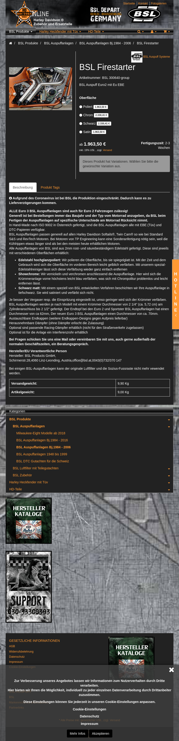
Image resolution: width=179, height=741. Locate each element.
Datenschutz (89, 716)
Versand (107, 150)
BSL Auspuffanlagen (93, 426)
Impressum (89, 724)
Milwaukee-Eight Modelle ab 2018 (40, 433)
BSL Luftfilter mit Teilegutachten (93, 468)
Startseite (129, 3)
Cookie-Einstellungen (89, 709)
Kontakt (143, 3)
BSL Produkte (20, 31)
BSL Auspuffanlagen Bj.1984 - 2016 (42, 440)
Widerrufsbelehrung (21, 651)
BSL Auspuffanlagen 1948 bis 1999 (41, 454)
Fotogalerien (158, 3)
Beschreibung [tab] (23, 187)
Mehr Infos (77, 733)
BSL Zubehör (93, 475)
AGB (12, 646)
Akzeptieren (100, 733)
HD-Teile (96, 31)
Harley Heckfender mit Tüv (60, 31)
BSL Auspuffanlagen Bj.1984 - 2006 (43, 447)
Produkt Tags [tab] (50, 187)
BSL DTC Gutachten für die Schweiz (42, 461)
